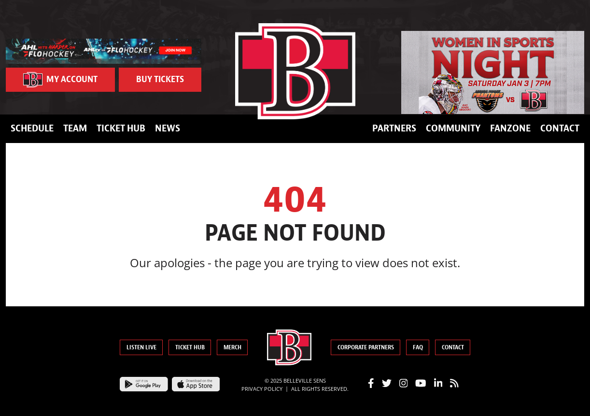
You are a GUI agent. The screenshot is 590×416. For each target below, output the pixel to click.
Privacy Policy (261, 388)
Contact (559, 128)
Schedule (32, 128)
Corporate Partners (365, 347)
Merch (232, 347)
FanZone (510, 128)
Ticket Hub (121, 128)
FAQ (418, 347)
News (167, 128)
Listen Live (141, 347)
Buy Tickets (160, 79)
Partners (394, 128)
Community (453, 128)
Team (75, 128)
